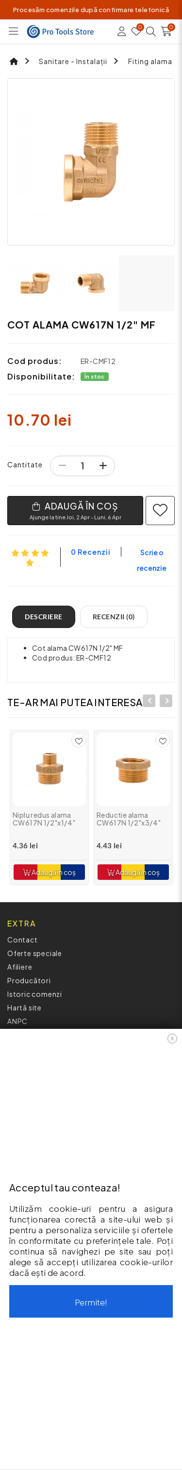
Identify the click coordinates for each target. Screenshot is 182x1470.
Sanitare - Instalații (73, 61)
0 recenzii (91, 551)
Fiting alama (150, 61)
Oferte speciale (34, 953)
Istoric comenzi (34, 994)
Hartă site (24, 1007)
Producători (29, 980)
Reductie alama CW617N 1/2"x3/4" (129, 818)
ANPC (17, 1021)
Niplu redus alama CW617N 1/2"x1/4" (44, 818)
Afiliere (19, 966)
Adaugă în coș (49, 872)
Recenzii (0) (114, 616)
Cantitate (25, 464)
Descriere (44, 616)
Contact (22, 939)
